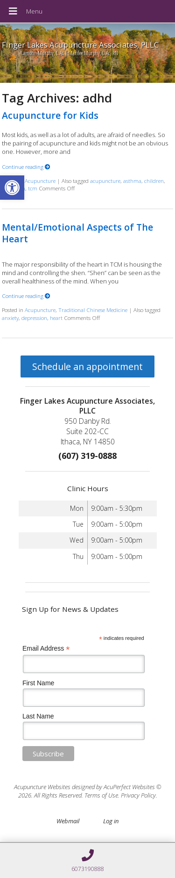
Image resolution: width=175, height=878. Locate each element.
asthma (132, 180)
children (154, 180)
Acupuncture (40, 180)
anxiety (10, 317)
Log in (111, 821)
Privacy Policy (138, 795)
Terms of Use (101, 795)
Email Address (46, 648)
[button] (12, 187)
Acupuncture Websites (42, 787)
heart (56, 317)
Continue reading (26, 166)
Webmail (67, 821)
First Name (38, 683)
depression (34, 317)
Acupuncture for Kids (50, 115)
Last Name (38, 716)
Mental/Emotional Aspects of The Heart (77, 233)
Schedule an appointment (87, 366)
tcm (32, 188)
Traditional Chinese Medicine (92, 309)
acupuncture (105, 180)
